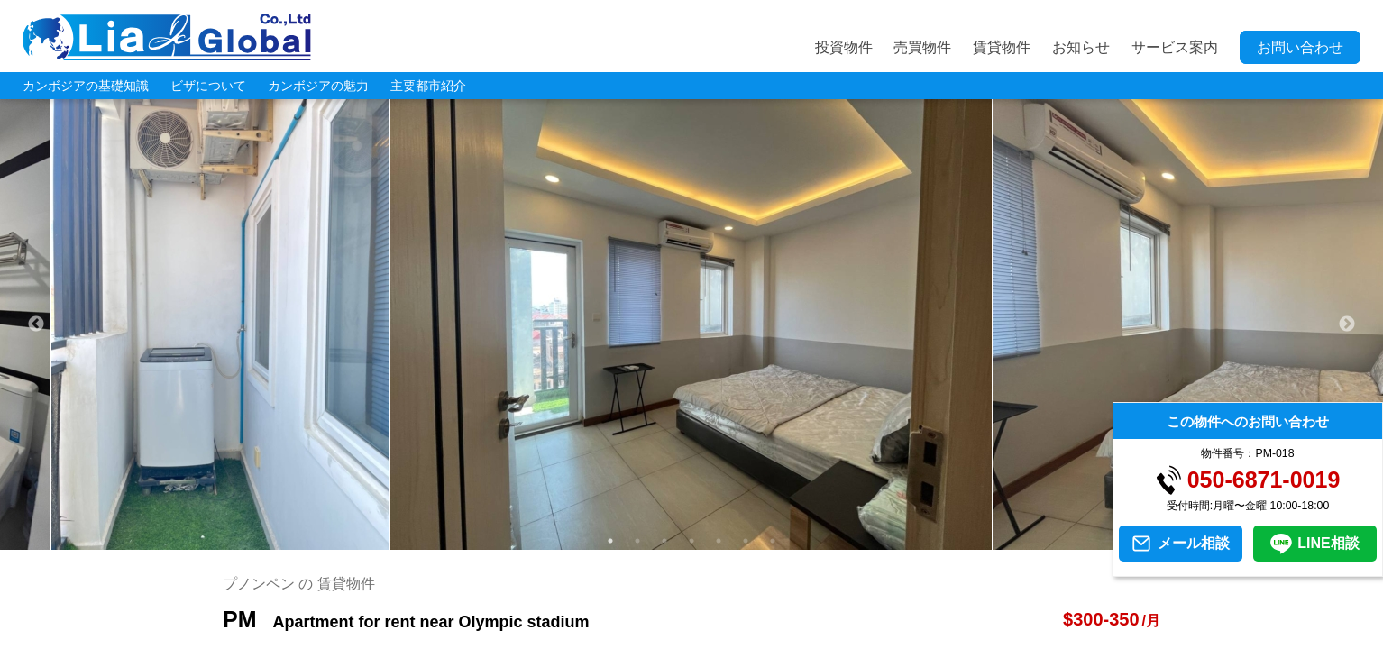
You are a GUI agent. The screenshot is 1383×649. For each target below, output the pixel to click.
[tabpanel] (691, 324)
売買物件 (922, 47)
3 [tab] (664, 541)
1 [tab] (610, 541)
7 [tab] (773, 541)
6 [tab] (746, 541)
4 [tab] (691, 541)
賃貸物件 (1001, 47)
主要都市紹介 (428, 85)
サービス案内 (1174, 47)
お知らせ (1081, 47)
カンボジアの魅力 (318, 85)
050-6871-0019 (1264, 480)
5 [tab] (719, 541)
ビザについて (208, 85)
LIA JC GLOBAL (167, 37)
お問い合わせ (1300, 47)
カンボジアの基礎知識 (86, 85)
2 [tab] (637, 541)
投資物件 (844, 47)
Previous (36, 324)
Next (1347, 324)
